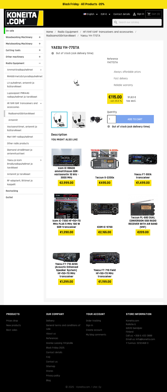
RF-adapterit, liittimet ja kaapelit (20, 182)
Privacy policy (53, 375)
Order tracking (93, 320)
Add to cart (135, 119)
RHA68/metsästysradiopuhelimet (25, 76)
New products (13, 325)
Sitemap (50, 366)
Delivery (50, 320)
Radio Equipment (15, 63)
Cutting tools (13, 50)
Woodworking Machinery (19, 37)
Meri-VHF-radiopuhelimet (20, 136)
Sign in (89, 325)
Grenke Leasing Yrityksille (59, 343)
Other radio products (18, 143)
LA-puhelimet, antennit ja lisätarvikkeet (20, 84)
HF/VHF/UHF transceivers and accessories (22, 105)
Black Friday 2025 (55, 347)
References (52, 338)
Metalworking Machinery (19, 43)
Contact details (121, 14)
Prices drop (12, 320)
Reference (112, 58)
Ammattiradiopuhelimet (20, 69)
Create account (94, 330)
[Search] (137, 22)
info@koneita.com (145, 339)
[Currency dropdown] (106, 14)
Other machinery (15, 56)
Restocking (12, 191)
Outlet (9, 197)
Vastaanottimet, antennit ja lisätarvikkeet (22, 128)
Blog (48, 380)
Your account (95, 314)
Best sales (11, 330)
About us (51, 333)
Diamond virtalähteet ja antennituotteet (19, 151)
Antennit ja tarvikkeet (18, 174)
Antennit (13, 120)
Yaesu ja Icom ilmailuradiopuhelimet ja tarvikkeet (20, 163)
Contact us (52, 361)
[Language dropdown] (91, 14)
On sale (10, 30)
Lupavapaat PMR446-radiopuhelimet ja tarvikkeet (22, 95)
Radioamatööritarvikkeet (21, 113)
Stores (49, 371)
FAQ (48, 357)
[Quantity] (111, 119)
